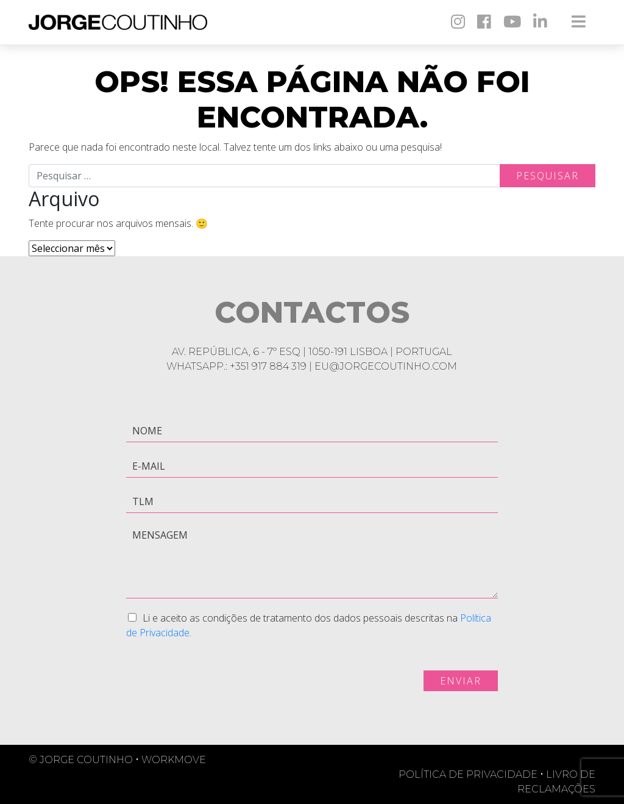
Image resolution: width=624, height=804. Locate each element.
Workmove (173, 760)
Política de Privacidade (472, 774)
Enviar (460, 680)
